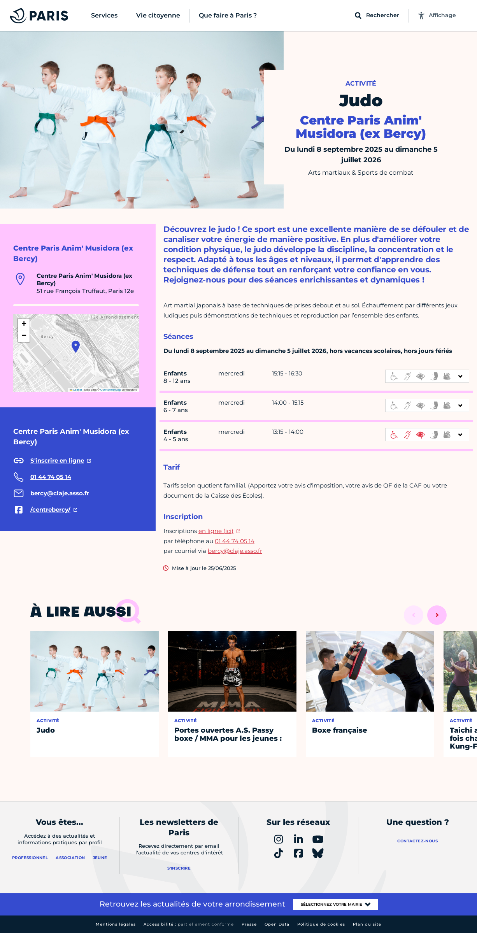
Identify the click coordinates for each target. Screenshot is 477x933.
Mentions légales (116, 924)
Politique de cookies (321, 924)
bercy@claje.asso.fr (235, 550)
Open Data (277, 924)
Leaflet (76, 389)
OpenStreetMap (110, 389)
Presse (249, 924)
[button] (76, 346)
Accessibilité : (189, 924)
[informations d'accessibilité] (427, 376)
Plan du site (367, 924)
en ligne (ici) (215, 531)
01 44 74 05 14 (234, 541)
